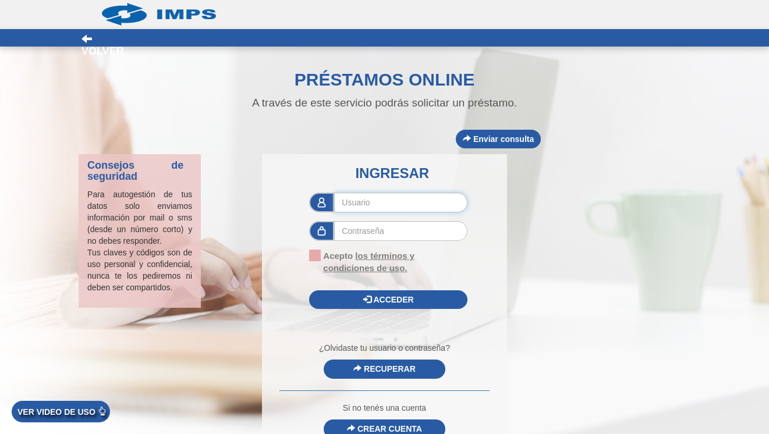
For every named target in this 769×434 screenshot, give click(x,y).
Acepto (361, 261)
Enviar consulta (498, 139)
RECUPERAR (384, 368)
